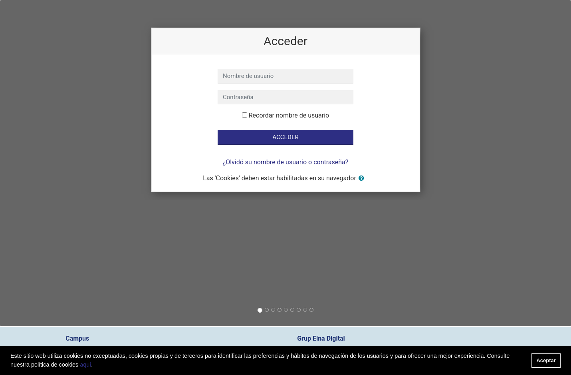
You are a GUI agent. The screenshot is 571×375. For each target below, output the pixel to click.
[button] (363, 179)
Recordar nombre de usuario (289, 115)
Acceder (285, 137)
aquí (85, 364)
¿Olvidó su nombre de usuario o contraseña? (286, 162)
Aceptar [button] (546, 360)
